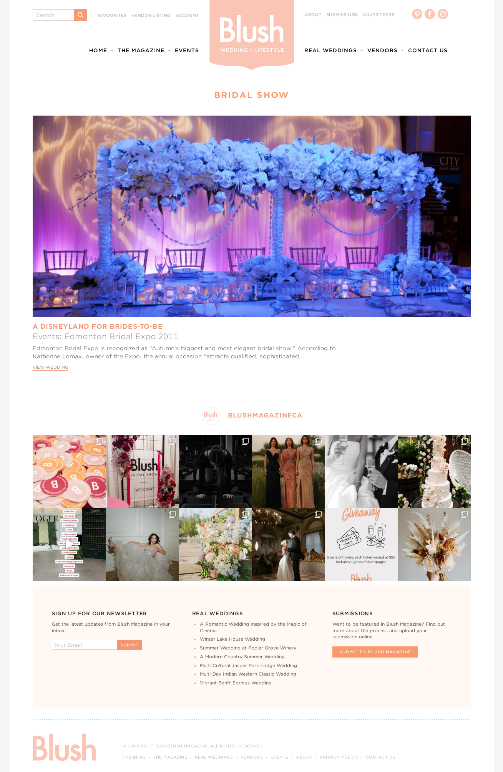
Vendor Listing (151, 15)
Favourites (112, 15)
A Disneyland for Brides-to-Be (98, 326)
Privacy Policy (339, 757)
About (313, 14)
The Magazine (141, 50)
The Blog (134, 757)
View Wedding (50, 367)
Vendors (382, 50)
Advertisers (378, 14)
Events (187, 50)
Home (98, 50)
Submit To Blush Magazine (375, 651)
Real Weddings (330, 50)
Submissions (342, 14)
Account (187, 15)
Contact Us (428, 50)
